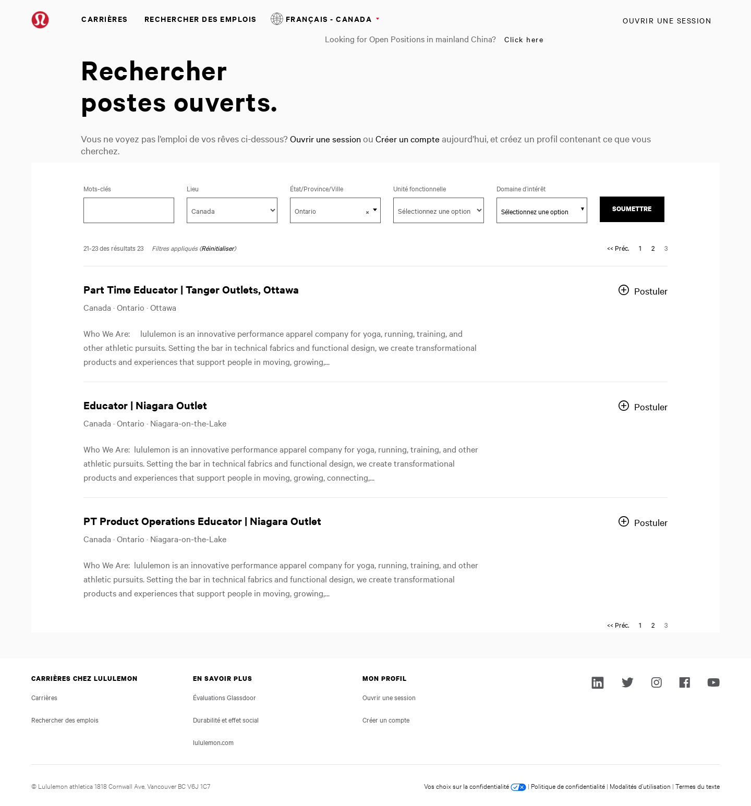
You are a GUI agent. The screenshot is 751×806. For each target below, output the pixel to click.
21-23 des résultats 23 (113, 247)
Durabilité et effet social (226, 719)
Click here (523, 39)
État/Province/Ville (327, 188)
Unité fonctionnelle (419, 188)
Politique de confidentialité (568, 785)
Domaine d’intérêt (521, 188)
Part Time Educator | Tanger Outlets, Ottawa (191, 289)
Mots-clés (97, 188)
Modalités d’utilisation (640, 785)
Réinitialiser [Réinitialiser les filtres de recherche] (217, 247)
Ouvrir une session (667, 20)
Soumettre (631, 208)
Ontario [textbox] (332, 211)
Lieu (193, 188)
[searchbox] (536, 211)
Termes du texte (697, 785)
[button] (367, 211)
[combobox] (335, 210)
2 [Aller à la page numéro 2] (653, 247)
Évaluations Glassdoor (224, 697)
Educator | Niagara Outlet (145, 405)
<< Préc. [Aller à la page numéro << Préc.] (618, 247)
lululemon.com (213, 742)
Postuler (651, 291)
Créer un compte (412, 138)
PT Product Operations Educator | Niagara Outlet (202, 521)
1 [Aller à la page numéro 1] (640, 247)
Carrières (104, 18)
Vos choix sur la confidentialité (475, 785)
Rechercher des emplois (200, 18)
